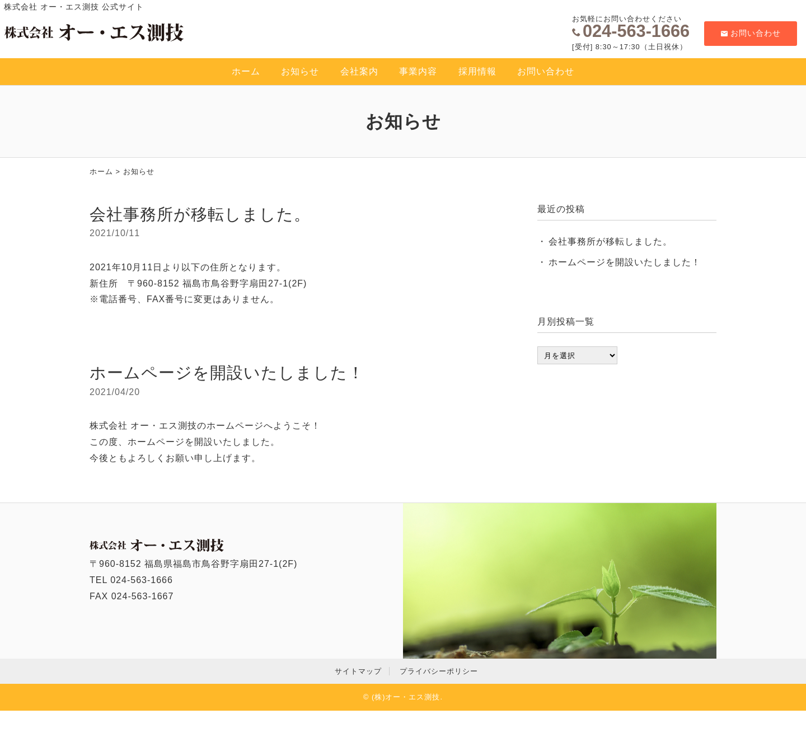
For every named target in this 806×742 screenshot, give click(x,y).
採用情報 (477, 71)
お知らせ (300, 71)
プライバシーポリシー (439, 671)
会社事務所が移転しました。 (200, 214)
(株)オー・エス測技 (406, 697)
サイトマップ (358, 671)
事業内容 (418, 71)
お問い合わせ (750, 33)
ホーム (246, 71)
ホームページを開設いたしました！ (227, 373)
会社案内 (359, 71)
